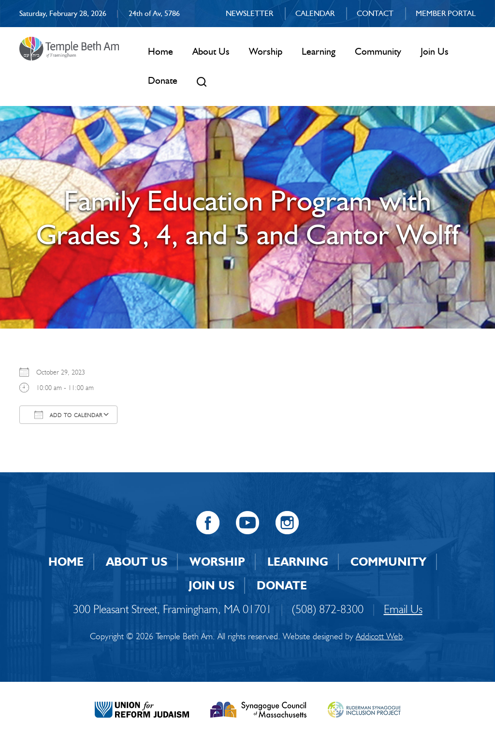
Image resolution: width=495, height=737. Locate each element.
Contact (375, 13)
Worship (265, 51)
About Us (211, 51)
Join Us (435, 51)
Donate (162, 80)
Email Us (403, 609)
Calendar (315, 13)
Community (378, 51)
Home (160, 51)
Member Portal (446, 13)
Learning (318, 51)
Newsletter (249, 13)
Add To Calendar (68, 414)
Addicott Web (379, 636)
